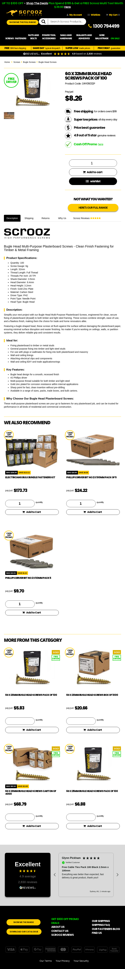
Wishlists (94, 14)
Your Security (81, 960)
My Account (74, 14)
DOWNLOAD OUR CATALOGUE (24, 931)
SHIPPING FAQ (101, 925)
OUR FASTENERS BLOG (106, 929)
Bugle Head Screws (48, 62)
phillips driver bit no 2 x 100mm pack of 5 (91, 477)
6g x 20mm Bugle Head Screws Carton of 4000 (30, 792)
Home (7, 62)
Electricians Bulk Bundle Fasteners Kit (30, 477)
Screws (16, 62)
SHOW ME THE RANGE (23, 922)
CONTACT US (59, 931)
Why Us (62, 218)
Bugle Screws (29, 62)
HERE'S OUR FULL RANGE (93, 208)
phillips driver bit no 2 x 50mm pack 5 (28, 578)
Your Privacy (63, 960)
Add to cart (92, 172)
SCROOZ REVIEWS (62, 935)
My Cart (112, 14)
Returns (46, 218)
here (100, 144)
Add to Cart (31, 512)
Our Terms (46, 960)
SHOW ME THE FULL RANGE (22, 22)
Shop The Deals (37, 3)
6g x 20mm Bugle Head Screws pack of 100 (31, 695)
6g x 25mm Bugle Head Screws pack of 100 (92, 791)
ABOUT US (57, 927)
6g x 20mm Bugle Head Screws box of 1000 (92, 695)
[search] (45, 22)
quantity (39, 502)
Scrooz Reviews (87, 218)
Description (12, 218)
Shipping (29, 218)
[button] (55, 875)
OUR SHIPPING (101, 921)
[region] (86, 875)
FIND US (97, 933)
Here (67, 7)
